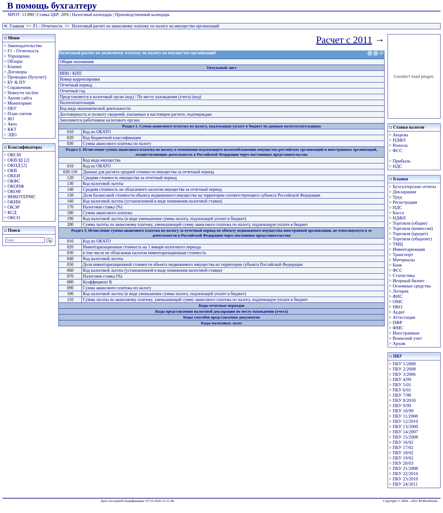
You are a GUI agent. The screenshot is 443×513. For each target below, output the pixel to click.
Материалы (404, 259)
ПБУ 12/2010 (405, 421)
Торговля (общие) (410, 223)
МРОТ (14, 14)
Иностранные (406, 333)
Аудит (399, 312)
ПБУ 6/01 (402, 389)
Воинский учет (407, 338)
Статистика (404, 275)
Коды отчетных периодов (221, 305)
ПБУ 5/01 (402, 384)
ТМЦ (398, 244)
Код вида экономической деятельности (95, 108)
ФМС (398, 327)
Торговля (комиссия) (413, 228)
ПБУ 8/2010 (404, 400)
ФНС (398, 296)
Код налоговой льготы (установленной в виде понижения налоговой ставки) (152, 201)
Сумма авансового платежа (107, 212)
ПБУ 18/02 (403, 452)
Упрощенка (18, 56)
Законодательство (24, 45)
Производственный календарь (142, 14)
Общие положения (77, 61)
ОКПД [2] (17, 165)
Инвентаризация (409, 249)
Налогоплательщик (77, 102)
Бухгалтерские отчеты (414, 186)
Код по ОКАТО (97, 132)
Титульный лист (221, 67)
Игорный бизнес (409, 280)
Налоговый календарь (92, 14)
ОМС (398, 301)
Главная (17, 26)
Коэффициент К (97, 282)
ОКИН (14, 201)
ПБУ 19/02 (403, 457)
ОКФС (13, 180)
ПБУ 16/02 (403, 442)
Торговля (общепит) (412, 238)
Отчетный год (72, 91)
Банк (397, 265)
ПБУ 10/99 (403, 410)
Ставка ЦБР (48, 14)
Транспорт (403, 254)
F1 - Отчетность (48, 26)
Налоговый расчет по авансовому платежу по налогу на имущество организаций (145, 26)
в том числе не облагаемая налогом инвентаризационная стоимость (144, 252)
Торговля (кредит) (410, 233)
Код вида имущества (101, 160)
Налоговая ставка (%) (102, 207)
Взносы (400, 145)
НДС (397, 166)
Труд (397, 196)
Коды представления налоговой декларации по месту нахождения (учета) (221, 311)
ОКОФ (14, 191)
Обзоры (14, 61)
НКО (397, 306)
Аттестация (404, 317)
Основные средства (412, 285)
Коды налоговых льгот (221, 323)
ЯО (10, 118)
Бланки (14, 66)
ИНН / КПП (71, 73)
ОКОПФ (15, 186)
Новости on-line (22, 92)
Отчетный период (76, 85)
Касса (398, 212)
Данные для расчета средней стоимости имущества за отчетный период (148, 172)
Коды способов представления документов (221, 317)
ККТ (11, 129)
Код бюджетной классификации (112, 137)
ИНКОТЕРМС (21, 196)
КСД (11, 212)
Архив (399, 343)
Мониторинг (19, 103)
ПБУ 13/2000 (405, 426)
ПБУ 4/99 (402, 379)
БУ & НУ (16, 82)
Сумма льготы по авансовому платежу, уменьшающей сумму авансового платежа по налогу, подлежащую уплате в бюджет (195, 224)
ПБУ (12, 108)
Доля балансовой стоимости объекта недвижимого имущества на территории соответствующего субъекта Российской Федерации (201, 195)
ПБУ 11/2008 (405, 416)
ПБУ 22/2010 (405, 473)
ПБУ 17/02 (403, 447)
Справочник (19, 87)
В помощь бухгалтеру (52, 5)
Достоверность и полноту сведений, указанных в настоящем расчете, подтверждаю (136, 114)
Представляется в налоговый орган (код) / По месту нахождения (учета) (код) (130, 96)
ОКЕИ (13, 175)
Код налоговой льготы (103, 183)
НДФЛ (399, 140)
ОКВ (12, 170)
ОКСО (13, 217)
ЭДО (12, 134)
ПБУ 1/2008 (404, 363)
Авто (12, 124)
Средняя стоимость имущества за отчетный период (130, 177)
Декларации (404, 191)
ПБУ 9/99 (402, 405)
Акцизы (400, 134)
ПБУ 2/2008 (404, 369)
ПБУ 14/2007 (405, 431)
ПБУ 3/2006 (404, 374)
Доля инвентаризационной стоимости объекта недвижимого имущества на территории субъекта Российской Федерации (193, 264)
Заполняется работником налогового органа (100, 120)
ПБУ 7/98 (402, 395)
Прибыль (401, 160)
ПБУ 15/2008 (405, 437)
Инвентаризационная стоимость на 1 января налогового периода (142, 247)
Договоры (17, 71)
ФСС (397, 150)
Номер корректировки (80, 79)
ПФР (397, 322)
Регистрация (405, 202)
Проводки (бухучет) (26, 76)
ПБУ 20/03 (403, 463)
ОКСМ (14, 154)
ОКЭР (13, 207)
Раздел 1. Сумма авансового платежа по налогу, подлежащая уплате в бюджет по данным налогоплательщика (221, 126)
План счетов (19, 113)
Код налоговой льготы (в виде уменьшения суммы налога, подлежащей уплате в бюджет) (164, 218)
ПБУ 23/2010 (405, 478)
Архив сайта (19, 97)
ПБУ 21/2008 (405, 468)
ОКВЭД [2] (18, 160)
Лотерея (400, 291)
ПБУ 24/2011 (405, 484)
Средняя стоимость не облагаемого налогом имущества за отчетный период (152, 189)
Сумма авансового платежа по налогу (117, 143)
